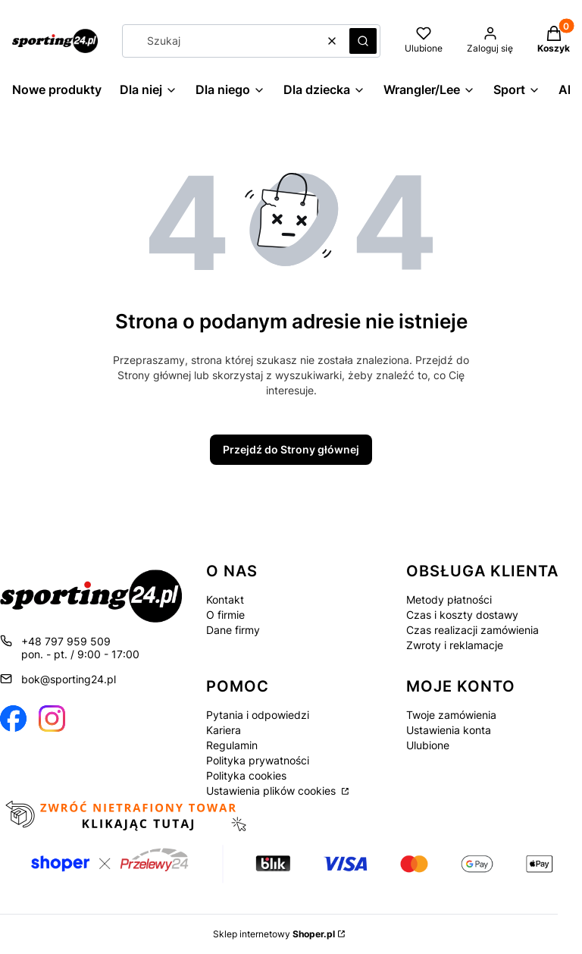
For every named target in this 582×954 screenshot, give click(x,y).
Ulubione (427, 745)
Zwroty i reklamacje (454, 645)
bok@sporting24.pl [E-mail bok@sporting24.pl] (68, 679)
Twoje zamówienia (451, 714)
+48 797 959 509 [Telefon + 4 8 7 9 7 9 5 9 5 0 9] (66, 641)
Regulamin (232, 745)
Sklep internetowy (274, 934)
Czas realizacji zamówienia (472, 629)
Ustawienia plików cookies (272, 790)
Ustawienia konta (448, 729)
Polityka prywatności (257, 760)
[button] (363, 41)
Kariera (223, 729)
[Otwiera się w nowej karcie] (13, 718)
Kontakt (225, 599)
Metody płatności (449, 599)
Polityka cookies (246, 775)
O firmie (225, 614)
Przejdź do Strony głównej (291, 449)
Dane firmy (233, 629)
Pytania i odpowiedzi (257, 714)
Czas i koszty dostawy (462, 614)
